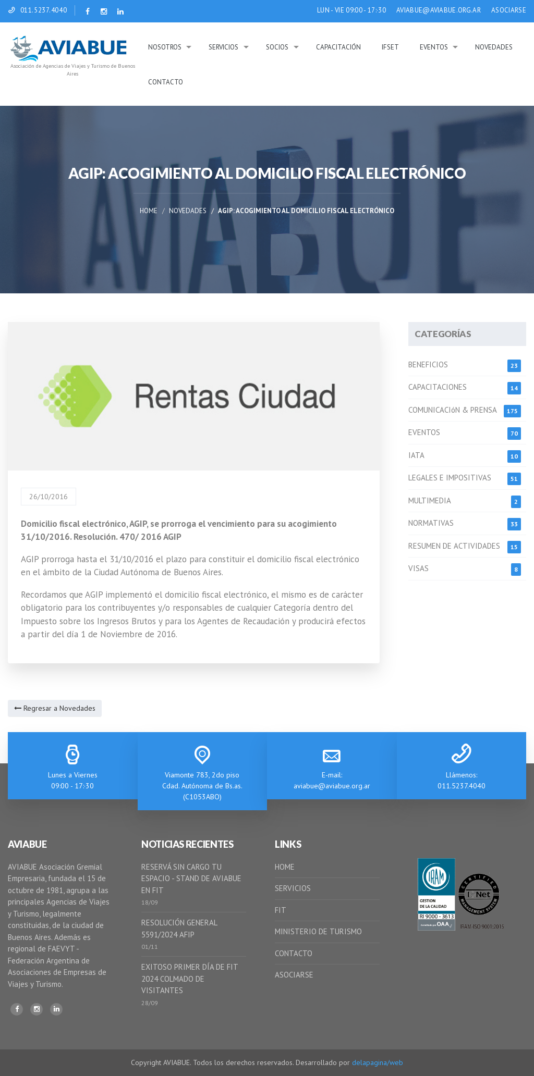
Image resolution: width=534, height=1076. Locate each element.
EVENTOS (424, 432)
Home (148, 210)
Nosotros (164, 47)
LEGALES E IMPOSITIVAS (449, 478)
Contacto (165, 82)
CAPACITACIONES (437, 387)
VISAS (418, 568)
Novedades (494, 47)
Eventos (434, 47)
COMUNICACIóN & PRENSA (452, 410)
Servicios (223, 47)
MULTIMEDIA (429, 500)
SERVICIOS (293, 888)
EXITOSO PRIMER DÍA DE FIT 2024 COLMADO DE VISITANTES (189, 978)
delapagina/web (377, 1062)
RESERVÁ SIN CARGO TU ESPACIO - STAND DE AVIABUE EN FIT (191, 878)
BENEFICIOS (428, 364)
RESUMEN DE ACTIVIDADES (454, 546)
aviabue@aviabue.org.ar (332, 785)
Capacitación (338, 47)
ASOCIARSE (508, 10)
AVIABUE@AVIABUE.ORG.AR (438, 10)
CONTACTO (293, 953)
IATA (416, 455)
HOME (285, 867)
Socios (277, 47)
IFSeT (390, 47)
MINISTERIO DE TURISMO (318, 931)
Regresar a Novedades (54, 708)
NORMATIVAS (431, 523)
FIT (280, 910)
